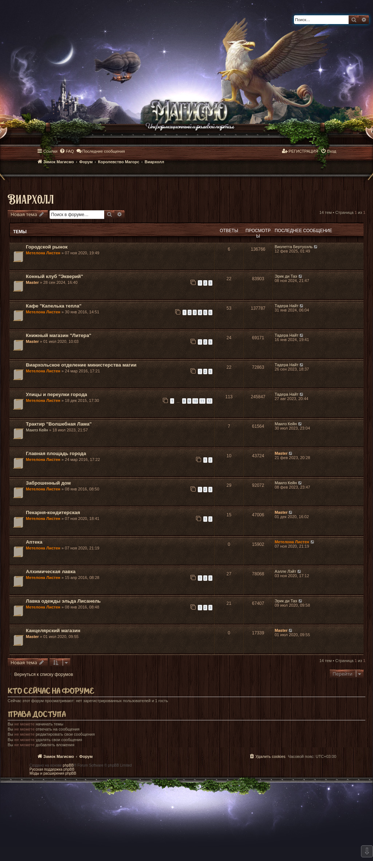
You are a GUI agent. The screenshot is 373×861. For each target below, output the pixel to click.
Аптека (34, 542)
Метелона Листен (43, 253)
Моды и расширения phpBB (53, 773)
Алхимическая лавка (50, 571)
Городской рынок (47, 247)
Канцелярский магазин (53, 630)
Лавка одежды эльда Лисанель (63, 601)
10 (195, 401)
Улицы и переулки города (56, 394)
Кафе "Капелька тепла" (54, 306)
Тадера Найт (286, 306)
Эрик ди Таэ (286, 276)
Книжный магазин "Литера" (58, 335)
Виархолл (31, 199)
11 (202, 401)
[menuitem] (66, 151)
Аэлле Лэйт (285, 571)
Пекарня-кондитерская (53, 512)
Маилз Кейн (37, 430)
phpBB (68, 765)
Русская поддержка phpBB (52, 769)
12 (209, 401)
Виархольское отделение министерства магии (81, 365)
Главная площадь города (56, 453)
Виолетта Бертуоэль (294, 246)
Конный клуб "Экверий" (54, 276)
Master (32, 282)
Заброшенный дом (48, 483)
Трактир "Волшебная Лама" (59, 424)
